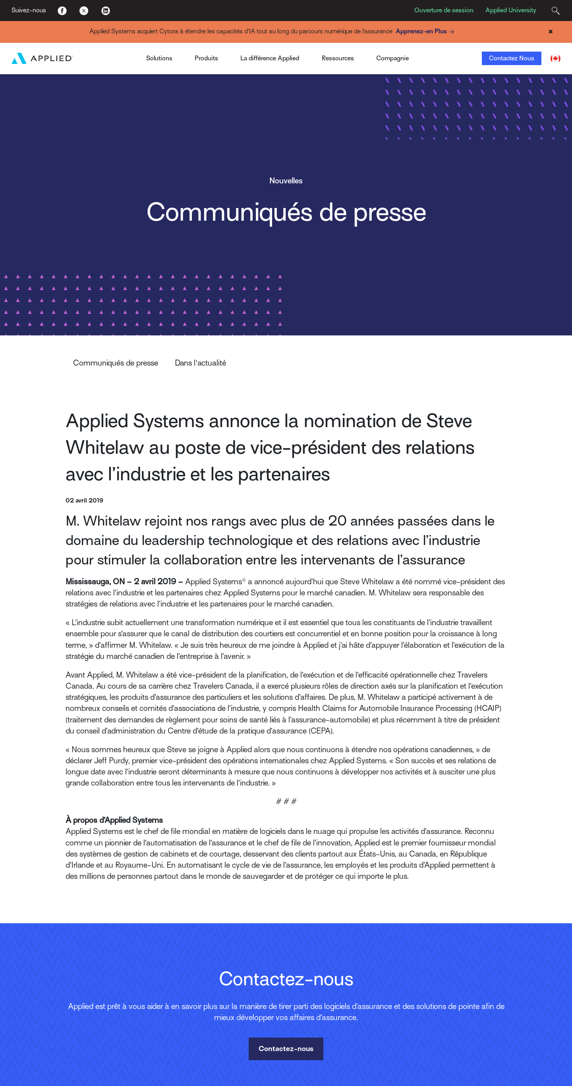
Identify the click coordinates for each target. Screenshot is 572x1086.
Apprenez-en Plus (426, 32)
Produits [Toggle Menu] (206, 58)
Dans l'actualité (200, 363)
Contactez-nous (286, 1049)
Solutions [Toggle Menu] (159, 58)
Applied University (510, 10)
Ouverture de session (443, 10)
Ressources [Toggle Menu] (338, 58)
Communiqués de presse (115, 363)
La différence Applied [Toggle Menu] (269, 58)
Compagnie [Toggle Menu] (392, 58)
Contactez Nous (511, 58)
